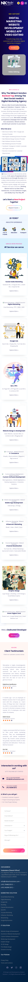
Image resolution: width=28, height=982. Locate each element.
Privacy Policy (4, 960)
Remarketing (4, 918)
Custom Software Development (9, 936)
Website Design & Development (10, 931)
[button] (26, 3)
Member (14, 48)
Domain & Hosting (6, 949)
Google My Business (6, 920)
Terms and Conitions (7, 963)
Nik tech (23, 974)
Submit (18, 850)
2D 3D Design (5, 944)
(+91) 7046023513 (8, 884)
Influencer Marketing (7, 915)
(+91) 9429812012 (7, 887)
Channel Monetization (7, 907)
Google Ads (4, 902)
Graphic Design (5, 942)
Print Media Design (6, 947)
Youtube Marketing (6, 912)
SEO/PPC (3, 910)
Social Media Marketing (7, 897)
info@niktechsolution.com (11, 881)
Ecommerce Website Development (10, 934)
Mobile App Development (8, 939)
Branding (3, 905)
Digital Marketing (6, 899)
